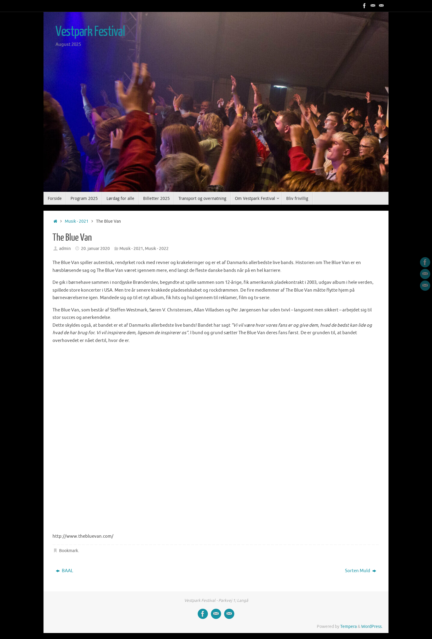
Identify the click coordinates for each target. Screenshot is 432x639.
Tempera (348, 626)
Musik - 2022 (157, 248)
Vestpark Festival (90, 31)
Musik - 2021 (76, 221)
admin (65, 248)
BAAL (64, 571)
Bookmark (68, 550)
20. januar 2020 (95, 248)
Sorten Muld (360, 571)
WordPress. (371, 626)
